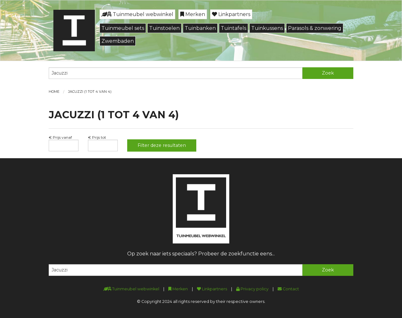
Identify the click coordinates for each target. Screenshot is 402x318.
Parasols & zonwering (314, 28)
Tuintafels (233, 28)
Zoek (328, 73)
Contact (288, 289)
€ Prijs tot (97, 137)
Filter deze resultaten (162, 145)
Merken (192, 14)
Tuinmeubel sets (122, 28)
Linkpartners (231, 14)
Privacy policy (252, 289)
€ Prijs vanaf (60, 137)
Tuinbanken (200, 28)
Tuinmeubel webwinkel (137, 14)
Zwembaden (117, 41)
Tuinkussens (267, 28)
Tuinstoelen (164, 28)
